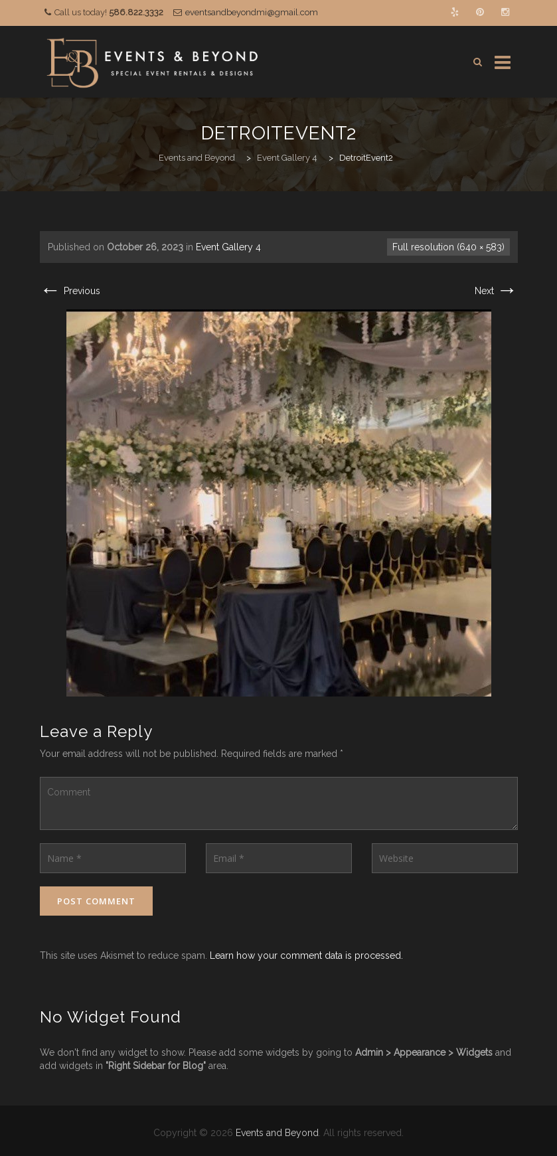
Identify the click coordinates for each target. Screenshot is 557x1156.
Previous (70, 291)
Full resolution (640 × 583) (448, 247)
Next (496, 291)
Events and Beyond (277, 1132)
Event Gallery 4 (228, 247)
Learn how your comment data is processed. (306, 955)
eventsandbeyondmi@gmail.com (251, 12)
